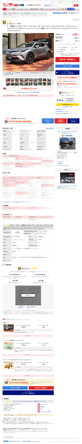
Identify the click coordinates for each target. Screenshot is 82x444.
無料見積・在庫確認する (67, 59)
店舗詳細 (42, 406)
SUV (22, 9)
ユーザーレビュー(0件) (45, 411)
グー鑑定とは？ (67, 106)
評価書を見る (28, 295)
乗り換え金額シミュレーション (62, 111)
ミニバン (18, 9)
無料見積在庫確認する (60, 120)
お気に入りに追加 (67, 66)
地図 (41, 409)
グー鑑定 (41, 9)
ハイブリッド (27, 9)
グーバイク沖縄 (70, 9)
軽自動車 (13, 9)
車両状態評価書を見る (67, 104)
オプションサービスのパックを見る (67, 44)
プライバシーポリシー (36, 441)
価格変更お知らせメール (61, 109)
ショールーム (43, 404)
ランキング (46, 9)
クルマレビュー (52, 9)
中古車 (4, 9)
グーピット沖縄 (60, 9)
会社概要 (24, 441)
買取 (66, 9)
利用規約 (28, 441)
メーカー (9, 9)
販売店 (49, 5)
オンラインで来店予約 (67, 72)
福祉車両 (32, 9)
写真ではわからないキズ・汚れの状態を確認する (29, 92)
